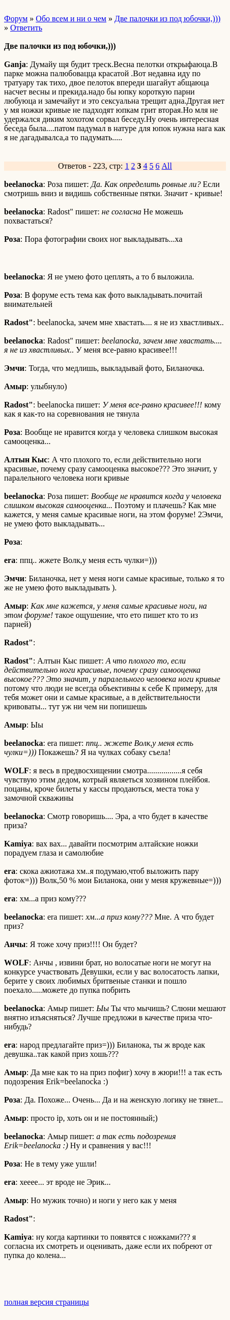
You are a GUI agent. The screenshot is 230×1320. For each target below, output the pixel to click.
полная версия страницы (46, 1302)
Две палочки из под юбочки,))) (167, 18)
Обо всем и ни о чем (71, 18)
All (167, 166)
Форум (15, 18)
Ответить (26, 27)
